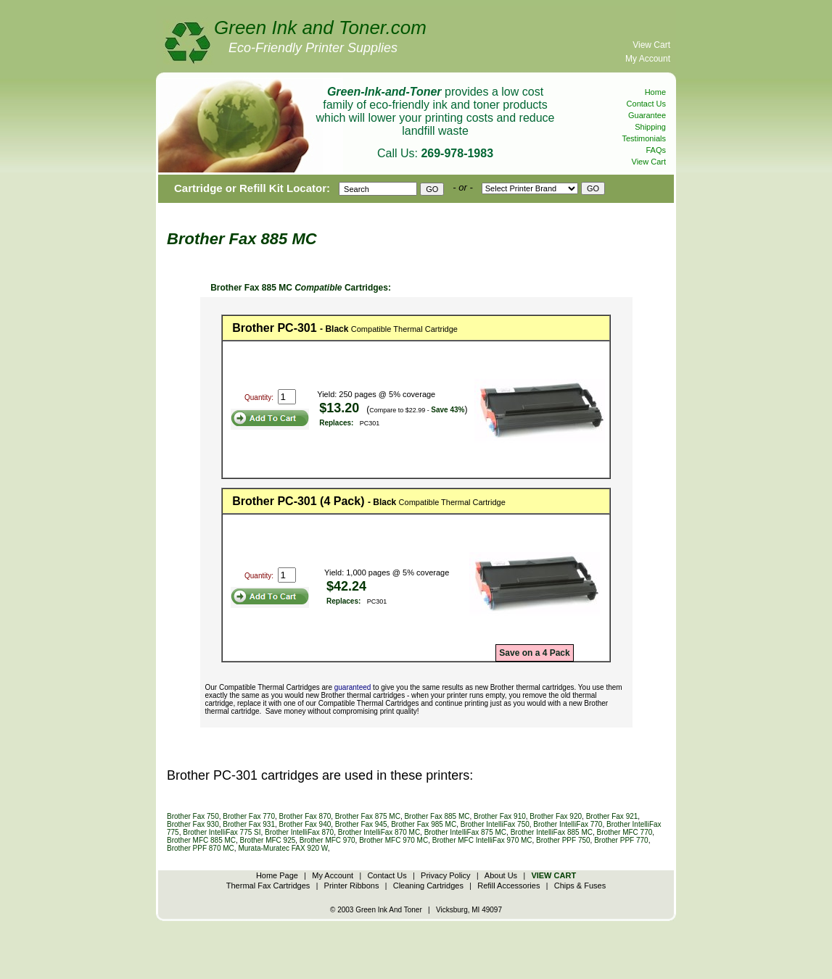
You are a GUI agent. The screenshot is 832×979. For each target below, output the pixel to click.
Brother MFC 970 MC (393, 840)
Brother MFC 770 (625, 832)
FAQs (656, 150)
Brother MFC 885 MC (201, 840)
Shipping (650, 126)
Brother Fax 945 (361, 824)
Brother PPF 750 (563, 840)
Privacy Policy (445, 875)
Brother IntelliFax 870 (299, 832)
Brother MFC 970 (327, 840)
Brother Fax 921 (612, 816)
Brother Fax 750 (193, 816)
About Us (501, 875)
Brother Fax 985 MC (423, 824)
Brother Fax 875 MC (367, 816)
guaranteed (352, 687)
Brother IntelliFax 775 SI (221, 832)
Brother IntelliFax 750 (495, 824)
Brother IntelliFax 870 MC (379, 832)
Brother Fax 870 (305, 816)
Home (655, 92)
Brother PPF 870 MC (200, 848)
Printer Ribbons (351, 885)
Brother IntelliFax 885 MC (552, 832)
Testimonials (644, 138)
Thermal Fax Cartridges (268, 885)
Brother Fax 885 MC (436, 816)
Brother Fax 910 (500, 816)
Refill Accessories (508, 885)
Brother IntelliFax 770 (567, 824)
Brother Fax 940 (305, 824)
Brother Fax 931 (249, 824)
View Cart (651, 45)
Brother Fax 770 (249, 816)
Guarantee (647, 115)
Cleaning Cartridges (428, 885)
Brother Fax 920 (556, 816)
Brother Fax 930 (193, 824)
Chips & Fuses (580, 885)
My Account (647, 59)
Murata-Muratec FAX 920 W (282, 848)
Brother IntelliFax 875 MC (465, 832)
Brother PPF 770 (621, 840)
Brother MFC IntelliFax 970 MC (482, 840)
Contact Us (646, 103)
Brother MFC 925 (268, 840)
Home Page (277, 875)
